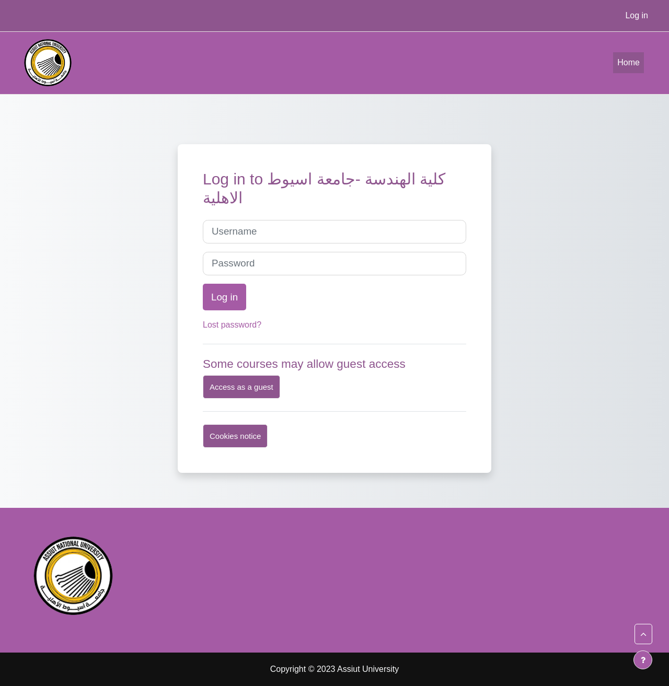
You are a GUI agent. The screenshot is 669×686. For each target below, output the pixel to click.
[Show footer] (642, 659)
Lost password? (232, 324)
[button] (643, 634)
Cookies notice (235, 436)
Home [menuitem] (628, 62)
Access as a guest (241, 386)
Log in (636, 15)
